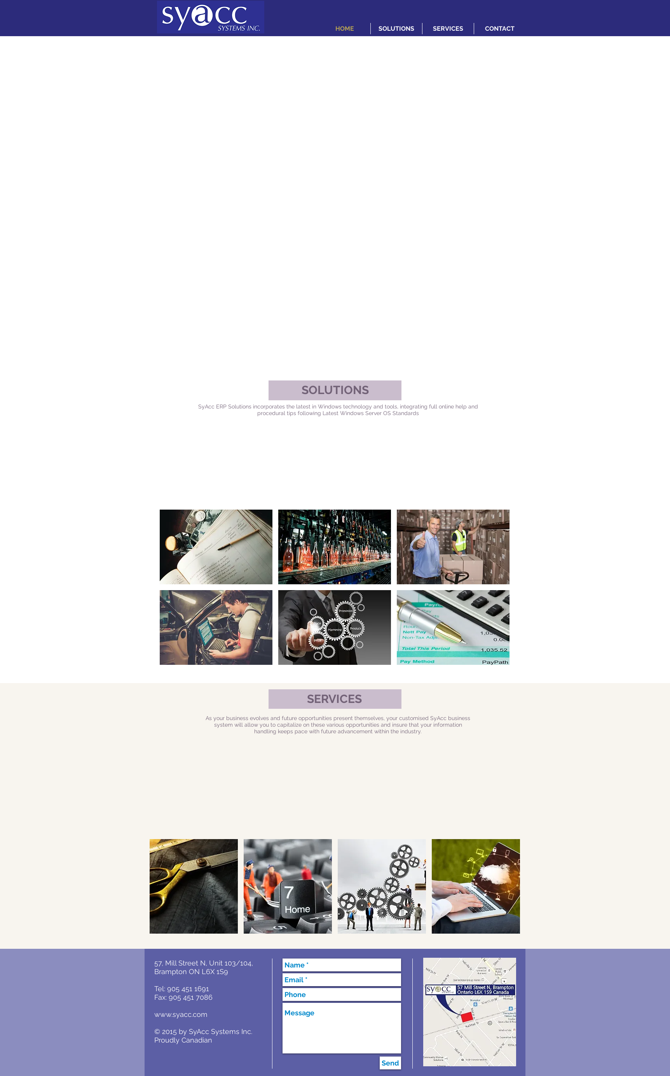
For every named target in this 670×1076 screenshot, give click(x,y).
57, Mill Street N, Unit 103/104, (203, 963)
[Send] (390, 1063)
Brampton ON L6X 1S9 (191, 971)
